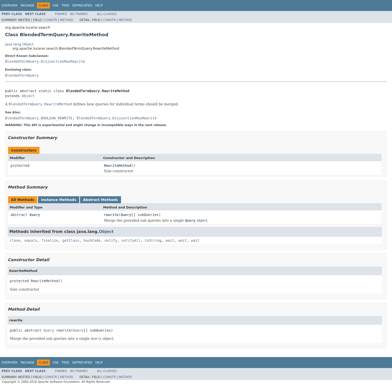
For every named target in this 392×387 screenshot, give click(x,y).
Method (66, 20)
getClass (70, 240)
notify (110, 240)
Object (28, 96)
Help (99, 5)
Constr (50, 20)
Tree (65, 5)
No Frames (79, 14)
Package (27, 5)
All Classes (107, 14)
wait (170, 240)
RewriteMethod (118, 166)
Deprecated (82, 5)
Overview (10, 5)
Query (35, 215)
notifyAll (131, 240)
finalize (49, 240)
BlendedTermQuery (22, 75)
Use (55, 5)
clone (15, 240)
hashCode (92, 240)
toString (153, 240)
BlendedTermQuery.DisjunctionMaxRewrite (45, 61)
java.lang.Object (19, 44)
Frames (61, 14)
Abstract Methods (100, 200)
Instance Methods (58, 200)
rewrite (111, 215)
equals (30, 240)
